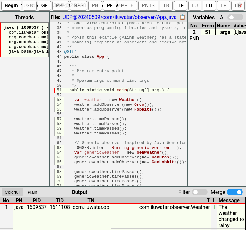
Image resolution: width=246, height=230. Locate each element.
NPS (79, 6)
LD (209, 6)
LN (238, 6)
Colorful (12, 191)
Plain (32, 191)
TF (180, 6)
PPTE (127, 6)
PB (95, 6)
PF (110, 6)
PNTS (148, 6)
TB (166, 6)
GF (44, 6)
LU (195, 6)
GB (29, 6)
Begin (11, 6)
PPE (60, 6)
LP (224, 6)
